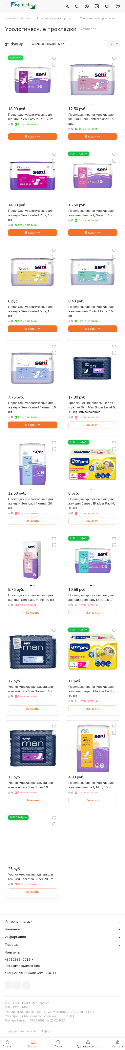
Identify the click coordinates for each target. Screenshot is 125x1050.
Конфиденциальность (20, 1031)
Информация (15, 937)
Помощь (11, 944)
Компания (13, 929)
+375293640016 (18, 960)
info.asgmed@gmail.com (22, 966)
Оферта (47, 1031)
